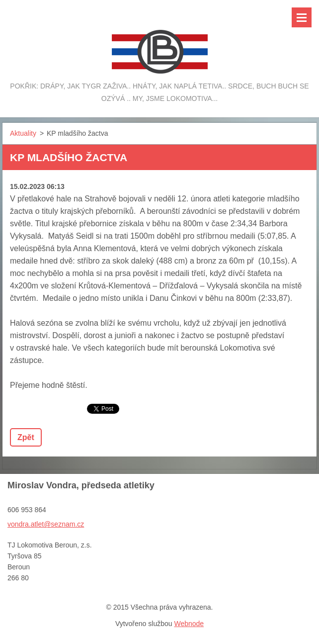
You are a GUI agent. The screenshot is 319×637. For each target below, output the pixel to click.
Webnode (189, 624)
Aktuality (23, 133)
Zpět (25, 437)
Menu (302, 17)
